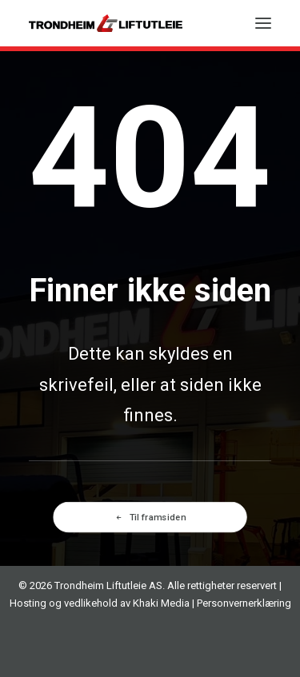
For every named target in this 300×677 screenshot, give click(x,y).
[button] (263, 23)
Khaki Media (161, 603)
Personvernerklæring (244, 603)
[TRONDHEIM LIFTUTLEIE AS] (105, 23)
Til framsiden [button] (150, 517)
